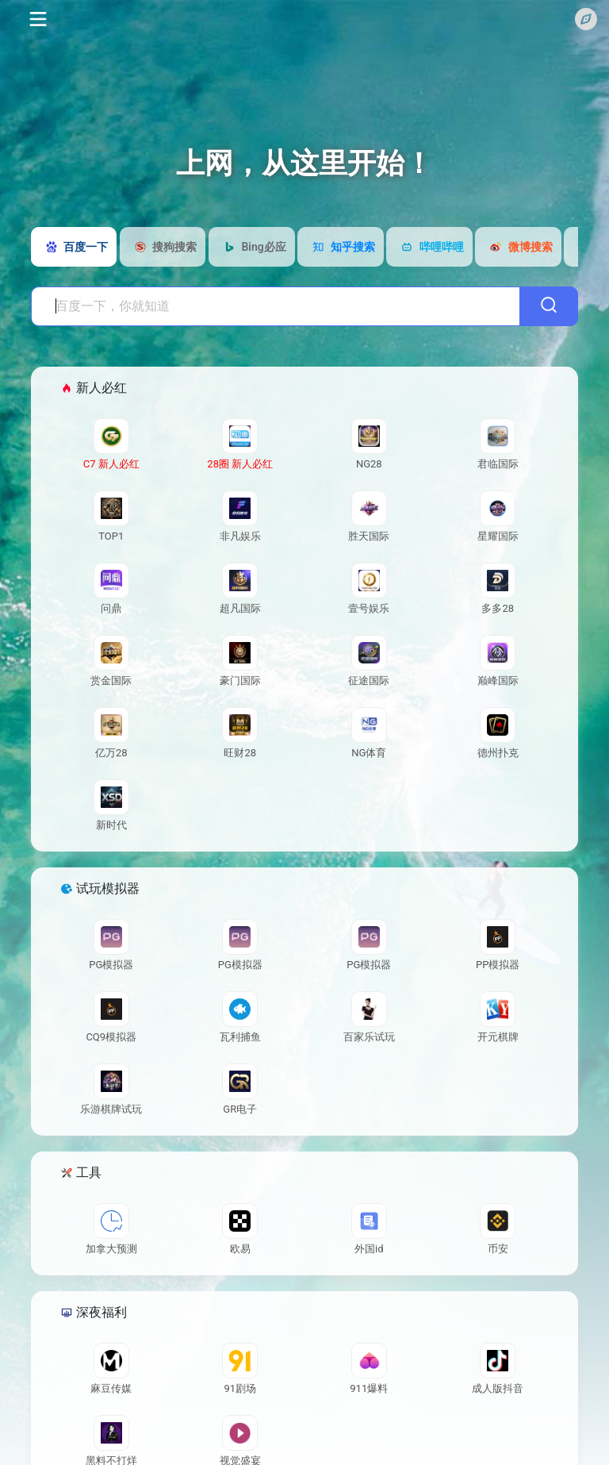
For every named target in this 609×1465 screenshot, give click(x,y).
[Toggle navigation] (37, 19)
